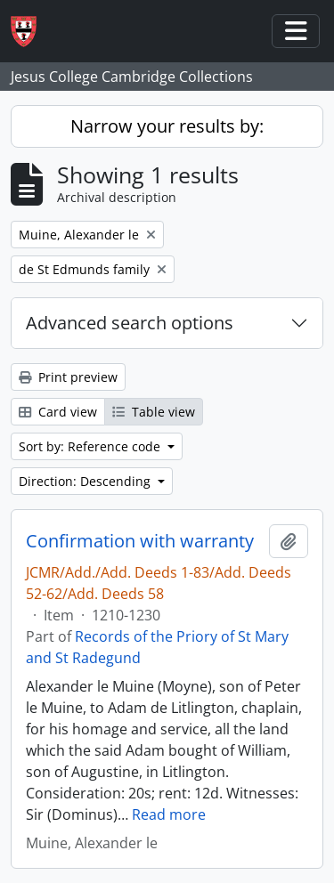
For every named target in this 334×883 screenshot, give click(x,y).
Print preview (68, 377)
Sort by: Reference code (91, 446)
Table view (153, 411)
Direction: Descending (86, 481)
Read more (169, 814)
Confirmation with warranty (140, 541)
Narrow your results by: (167, 126)
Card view (58, 411)
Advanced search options (129, 323)
